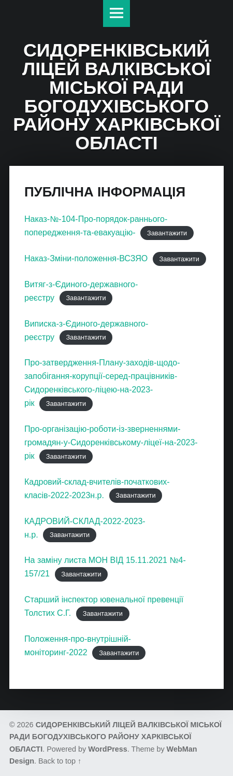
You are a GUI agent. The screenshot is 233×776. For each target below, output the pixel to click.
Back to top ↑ (59, 761)
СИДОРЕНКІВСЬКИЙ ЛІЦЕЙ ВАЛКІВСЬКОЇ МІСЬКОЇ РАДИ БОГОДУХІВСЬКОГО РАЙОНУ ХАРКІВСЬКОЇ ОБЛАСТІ (115, 737)
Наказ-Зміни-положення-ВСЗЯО (86, 258)
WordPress (107, 749)
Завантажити (167, 233)
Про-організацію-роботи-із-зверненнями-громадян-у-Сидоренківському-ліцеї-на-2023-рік (111, 442)
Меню (116, 13)
